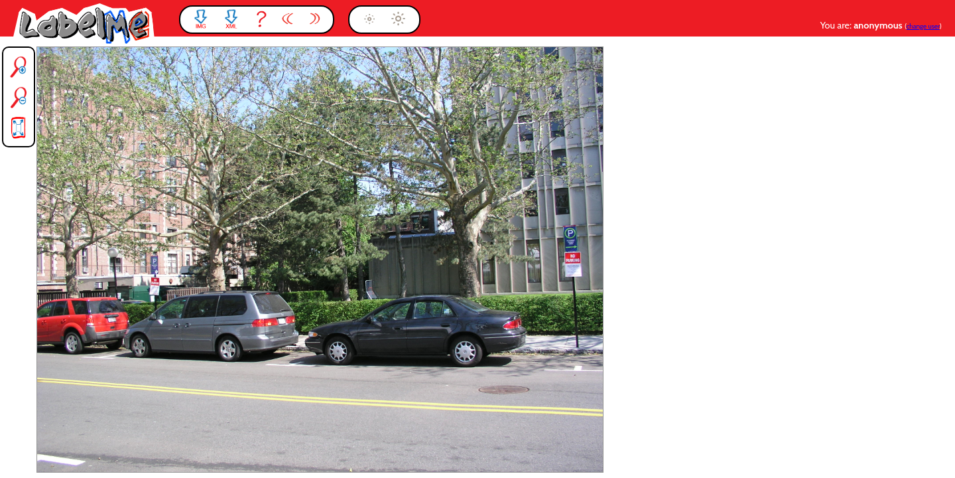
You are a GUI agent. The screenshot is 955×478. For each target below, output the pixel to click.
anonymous (879, 25)
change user (923, 26)
